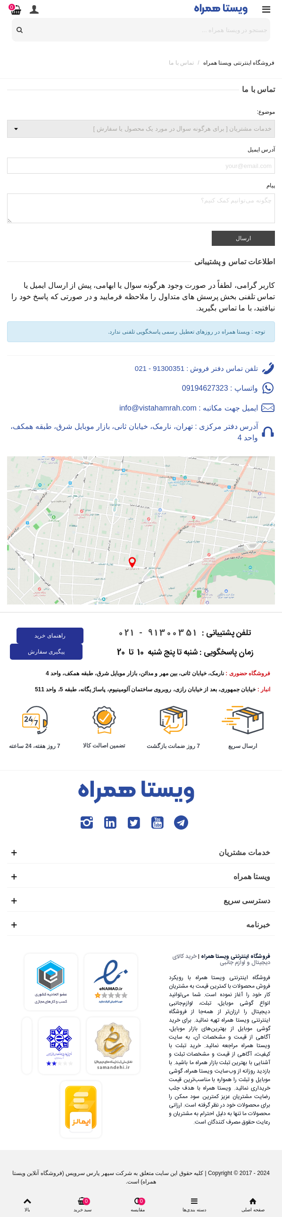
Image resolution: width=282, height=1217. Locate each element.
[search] (20, 30)
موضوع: (266, 112)
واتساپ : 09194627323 (220, 388)
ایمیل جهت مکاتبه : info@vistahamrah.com (188, 408)
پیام (270, 185)
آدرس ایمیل (261, 149)
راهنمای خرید (49, 635)
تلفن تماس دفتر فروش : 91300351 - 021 (196, 368)
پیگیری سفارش (46, 651)
